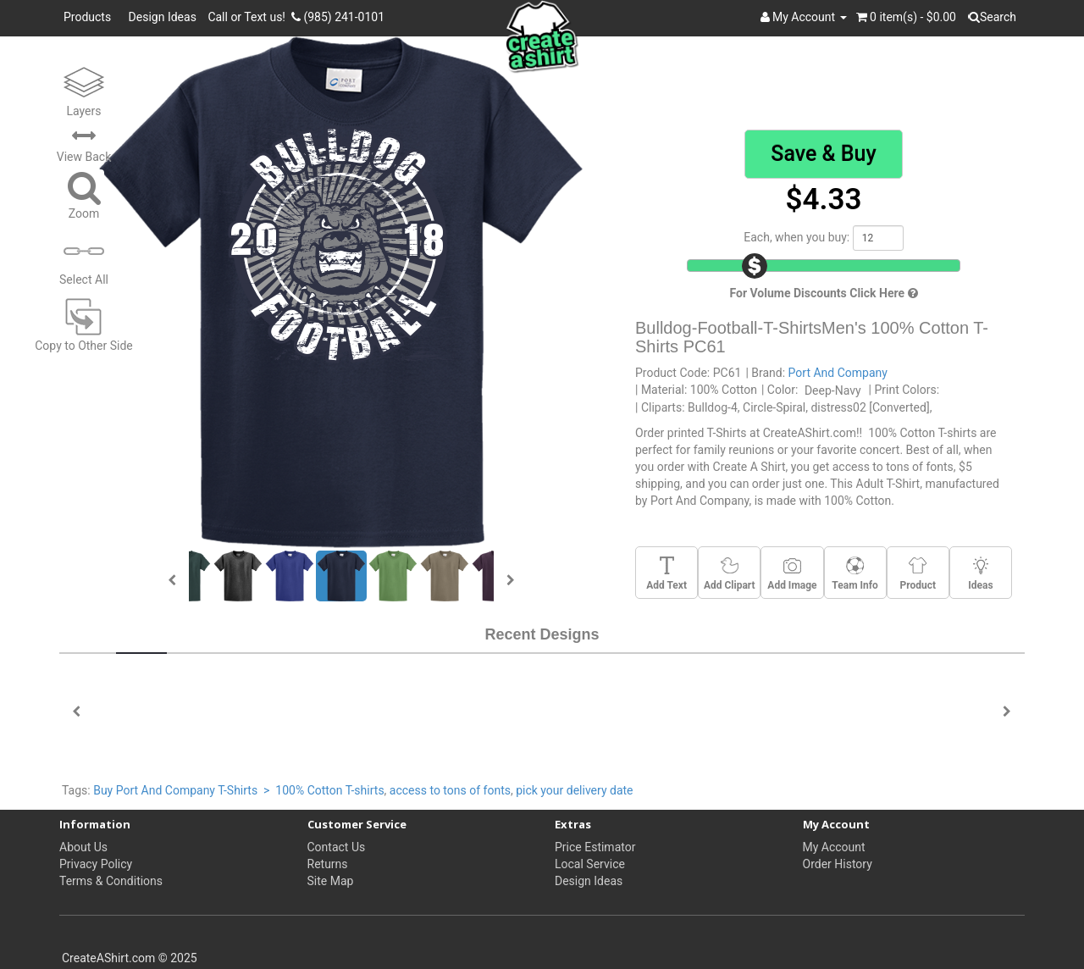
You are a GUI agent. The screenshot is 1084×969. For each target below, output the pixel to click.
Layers (84, 90)
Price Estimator (595, 847)
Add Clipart (729, 573)
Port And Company (838, 372)
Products (90, 17)
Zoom (84, 194)
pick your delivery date (574, 790)
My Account (834, 847)
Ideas (980, 573)
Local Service (590, 864)
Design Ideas (162, 17)
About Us (83, 847)
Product (917, 573)
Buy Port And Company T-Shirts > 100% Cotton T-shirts (238, 790)
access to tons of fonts (450, 790)
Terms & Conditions (111, 881)
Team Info (854, 573)
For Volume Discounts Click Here (823, 293)
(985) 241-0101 (337, 17)
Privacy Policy (95, 864)
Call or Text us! (249, 17)
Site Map (330, 881)
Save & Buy (823, 153)
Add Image (791, 573)
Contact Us (336, 847)
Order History (837, 864)
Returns (327, 864)
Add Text (666, 573)
